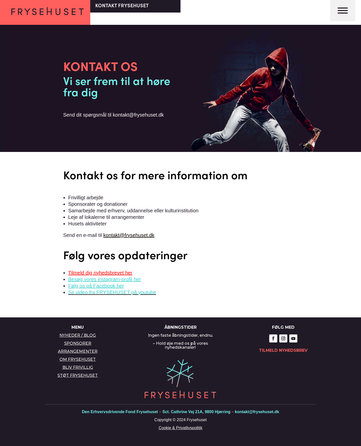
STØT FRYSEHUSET (77, 375)
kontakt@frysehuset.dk (128, 235)
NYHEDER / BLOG (77, 335)
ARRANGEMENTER (78, 351)
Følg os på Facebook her (96, 286)
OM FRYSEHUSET (77, 359)
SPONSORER (77, 343)
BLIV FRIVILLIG (77, 367)
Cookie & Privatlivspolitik (180, 428)
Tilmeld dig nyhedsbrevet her (100, 273)
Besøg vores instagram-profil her (104, 279)
